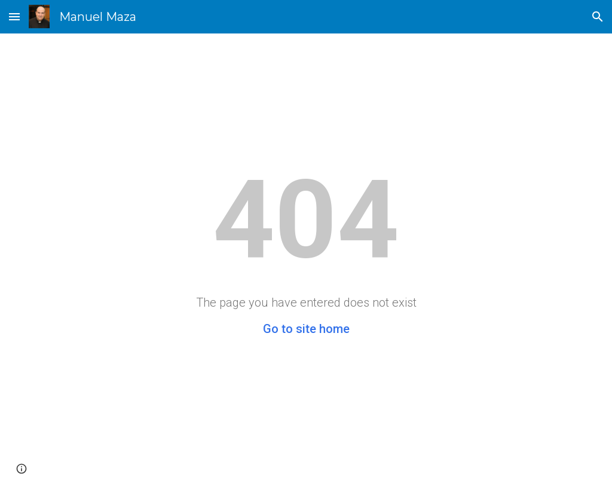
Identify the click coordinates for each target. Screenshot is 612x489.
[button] (14, 16)
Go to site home (306, 329)
